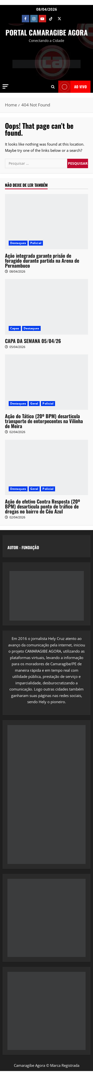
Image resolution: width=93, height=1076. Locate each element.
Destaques (18, 243)
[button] (5, 86)
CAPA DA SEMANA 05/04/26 (33, 341)
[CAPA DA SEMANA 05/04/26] (46, 306)
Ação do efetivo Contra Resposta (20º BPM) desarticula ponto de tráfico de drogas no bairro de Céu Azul (42, 506)
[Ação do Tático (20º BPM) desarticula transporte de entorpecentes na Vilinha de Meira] (46, 382)
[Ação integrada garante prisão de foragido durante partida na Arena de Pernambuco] (46, 221)
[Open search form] (53, 86)
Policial (35, 243)
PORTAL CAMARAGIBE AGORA (46, 32)
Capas (14, 328)
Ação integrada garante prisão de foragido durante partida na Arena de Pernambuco (42, 260)
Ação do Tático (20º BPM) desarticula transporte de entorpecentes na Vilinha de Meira (44, 421)
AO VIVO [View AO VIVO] (72, 87)
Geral (34, 403)
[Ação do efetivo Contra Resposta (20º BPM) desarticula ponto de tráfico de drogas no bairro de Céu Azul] (46, 467)
